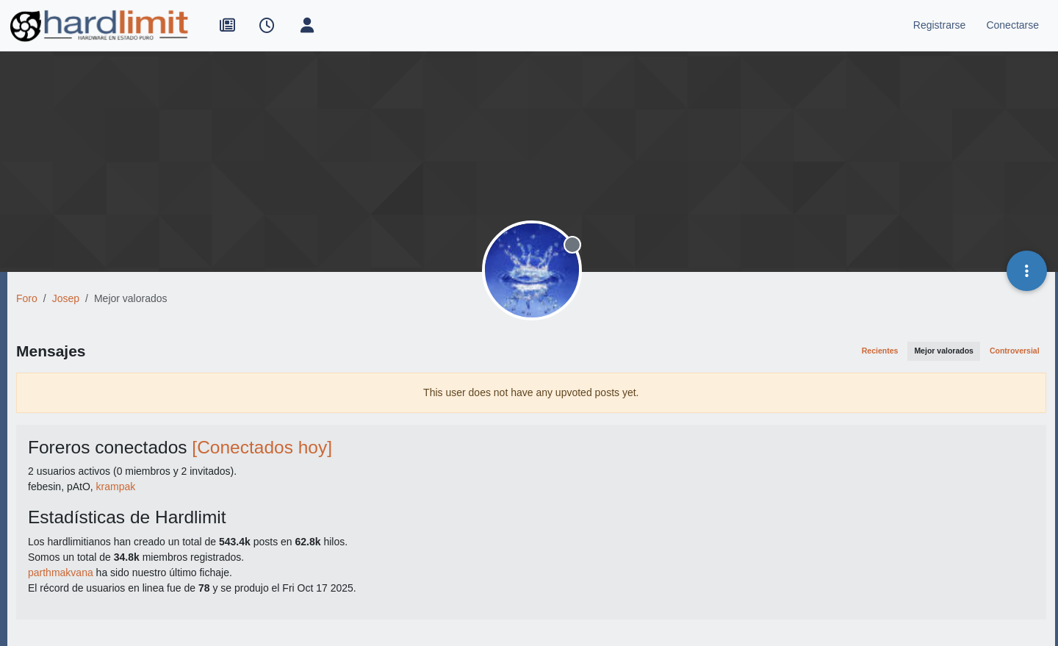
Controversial (1015, 350)
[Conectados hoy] (262, 447)
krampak (116, 486)
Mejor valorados (944, 350)
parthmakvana (60, 572)
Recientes (880, 350)
